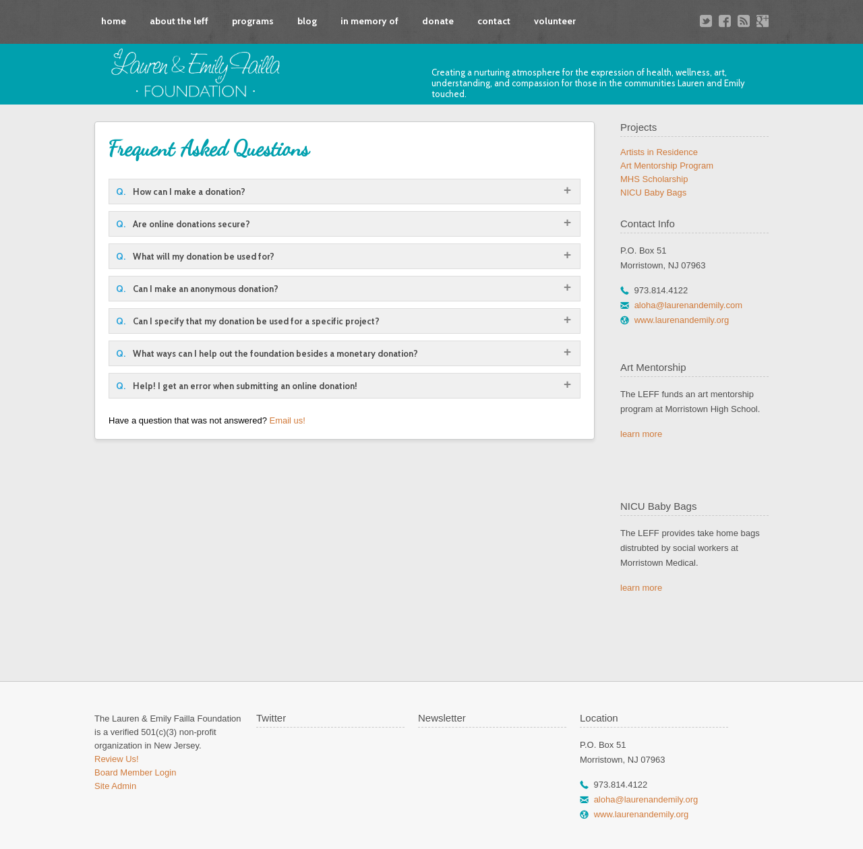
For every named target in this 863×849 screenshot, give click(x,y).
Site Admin (115, 786)
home (113, 21)
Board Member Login (135, 772)
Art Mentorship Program (666, 165)
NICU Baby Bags (653, 192)
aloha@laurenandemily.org (646, 799)
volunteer (555, 21)
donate (438, 21)
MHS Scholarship (654, 179)
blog (307, 21)
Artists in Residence (659, 152)
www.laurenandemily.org (682, 320)
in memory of (369, 21)
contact (493, 21)
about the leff (179, 21)
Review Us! (116, 759)
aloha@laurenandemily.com (688, 305)
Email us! (287, 420)
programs (253, 21)
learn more (641, 434)
